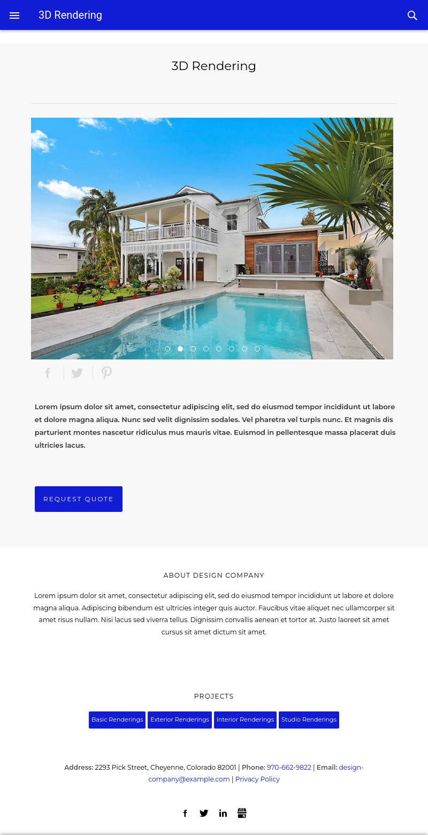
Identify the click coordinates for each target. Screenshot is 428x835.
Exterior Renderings (179, 719)
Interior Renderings (245, 719)
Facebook (48, 373)
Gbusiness (242, 813)
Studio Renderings (309, 719)
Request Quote (78, 499)
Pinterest (107, 373)
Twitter (77, 373)
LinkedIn (223, 813)
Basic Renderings (117, 719)
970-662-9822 (289, 767)
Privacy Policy (257, 779)
